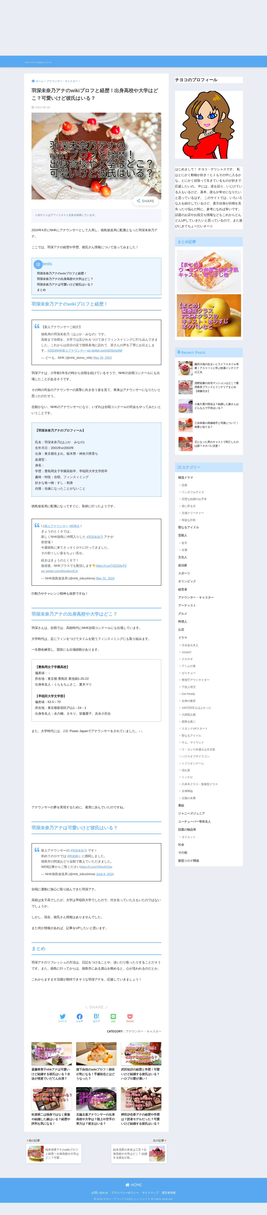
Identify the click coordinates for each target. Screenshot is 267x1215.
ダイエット (189, 841)
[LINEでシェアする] (113, 1019)
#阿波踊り (74, 856)
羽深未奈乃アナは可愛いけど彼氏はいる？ (65, 284)
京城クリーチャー (193, 513)
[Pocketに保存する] (130, 1019)
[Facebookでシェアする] (79, 1019)
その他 (183, 857)
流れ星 (186, 773)
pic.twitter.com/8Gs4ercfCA (60, 571)
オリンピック (187, 583)
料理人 (183, 624)
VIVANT (187, 655)
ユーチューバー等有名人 (195, 825)
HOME (133, 1197)
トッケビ (187, 780)
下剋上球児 (189, 690)
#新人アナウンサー (56, 526)
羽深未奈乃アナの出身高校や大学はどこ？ (65, 279)
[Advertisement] (133, 28)
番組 (181, 809)
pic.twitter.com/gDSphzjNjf (107, 350)
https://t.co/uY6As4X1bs (97, 867)
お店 (181, 632)
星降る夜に (189, 725)
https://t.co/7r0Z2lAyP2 (112, 566)
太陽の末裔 (189, 801)
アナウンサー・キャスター (143, 1031)
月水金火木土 (190, 648)
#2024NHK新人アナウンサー (67, 350)
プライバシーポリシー (125, 1205)
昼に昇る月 (189, 506)
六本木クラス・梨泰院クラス (200, 787)
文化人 (183, 558)
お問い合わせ (99, 1205)
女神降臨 (187, 794)
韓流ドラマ (186, 477)
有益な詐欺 (189, 520)
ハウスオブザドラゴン (196, 759)
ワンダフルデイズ (193, 492)
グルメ (183, 616)
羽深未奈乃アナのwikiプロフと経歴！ (62, 273)
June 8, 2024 (105, 874)
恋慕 (184, 485)
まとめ (41, 289)
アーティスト (187, 608)
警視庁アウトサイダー (196, 683)
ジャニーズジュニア (192, 817)
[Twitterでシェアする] (62, 1019)
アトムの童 (189, 669)
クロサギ (187, 662)
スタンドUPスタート (195, 732)
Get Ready (188, 697)
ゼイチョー (189, 676)
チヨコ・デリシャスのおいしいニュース (66, 61)
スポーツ (184, 574)
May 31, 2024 (105, 578)
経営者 (183, 591)
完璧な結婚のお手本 (194, 499)
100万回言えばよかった (196, 711)
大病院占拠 (189, 718)
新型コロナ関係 (189, 866)
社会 (181, 849)
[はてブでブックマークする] (96, 1019)
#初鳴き (76, 526)
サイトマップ (150, 1205)
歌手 (184, 543)
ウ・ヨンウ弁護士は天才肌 (198, 753)
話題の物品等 (187, 834)
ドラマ (183, 641)
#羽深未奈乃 (95, 537)
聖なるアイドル (189, 527)
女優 (184, 550)
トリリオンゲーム (193, 766)
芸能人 (183, 536)
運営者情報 (169, 1205)
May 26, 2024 (103, 358)
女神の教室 (189, 704)
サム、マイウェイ (193, 745)
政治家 (183, 566)
